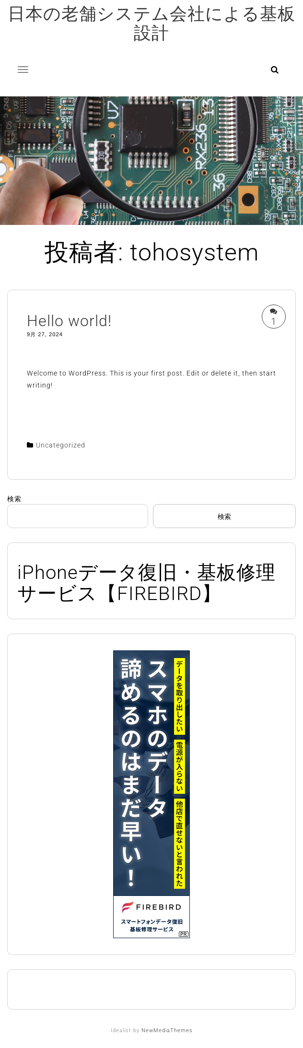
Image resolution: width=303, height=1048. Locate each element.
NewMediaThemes (167, 1030)
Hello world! (69, 321)
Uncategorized (60, 445)
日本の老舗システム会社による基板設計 (151, 23)
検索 (14, 499)
